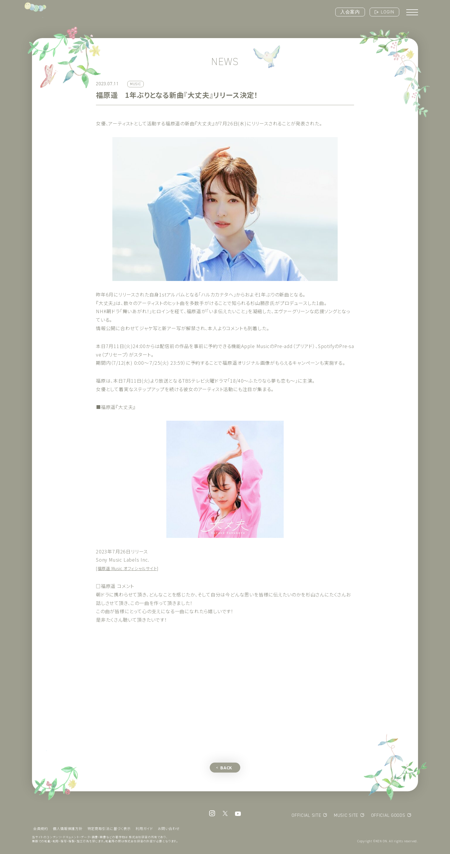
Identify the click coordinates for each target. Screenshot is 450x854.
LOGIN (387, 12)
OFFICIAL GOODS (388, 817)
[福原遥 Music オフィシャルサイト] (132, 568)
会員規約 (40, 829)
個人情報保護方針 (68, 829)
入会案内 (350, 12)
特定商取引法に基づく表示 (110, 829)
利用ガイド (145, 829)
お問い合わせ (169, 829)
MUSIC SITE (345, 817)
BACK (226, 769)
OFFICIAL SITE (305, 817)
